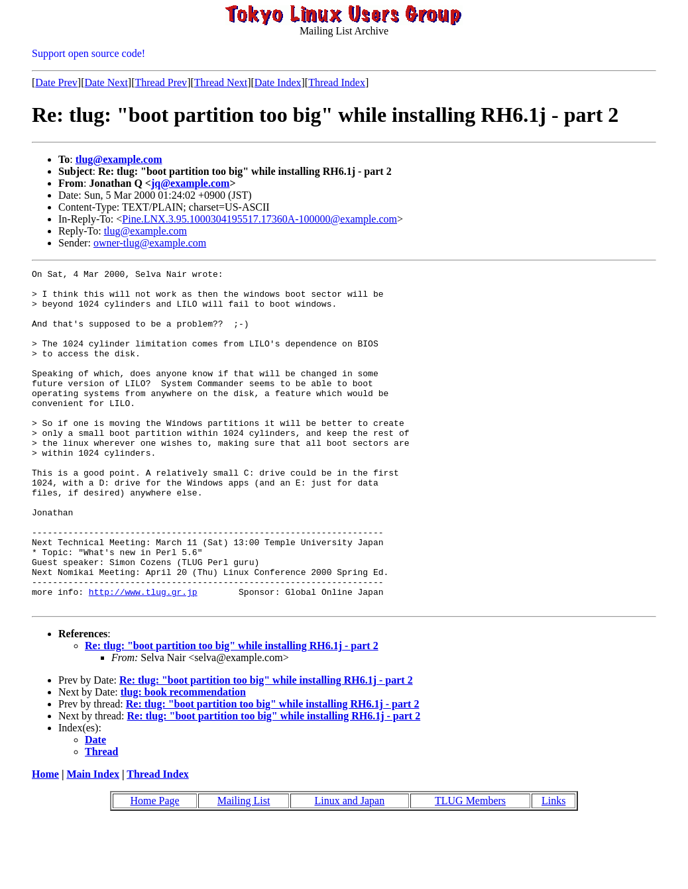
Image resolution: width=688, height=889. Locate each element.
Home (45, 841)
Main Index (92, 841)
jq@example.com (190, 183)
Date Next (106, 82)
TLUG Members (470, 868)
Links (553, 868)
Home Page (154, 868)
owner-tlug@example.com (149, 242)
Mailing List (243, 868)
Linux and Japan (349, 868)
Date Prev (56, 82)
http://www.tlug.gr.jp (143, 657)
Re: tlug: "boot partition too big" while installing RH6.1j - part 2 (231, 713)
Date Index (278, 82)
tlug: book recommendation (183, 759)
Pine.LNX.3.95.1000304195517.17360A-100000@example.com (259, 219)
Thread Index (336, 82)
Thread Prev (161, 82)
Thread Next (220, 82)
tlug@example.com (119, 159)
